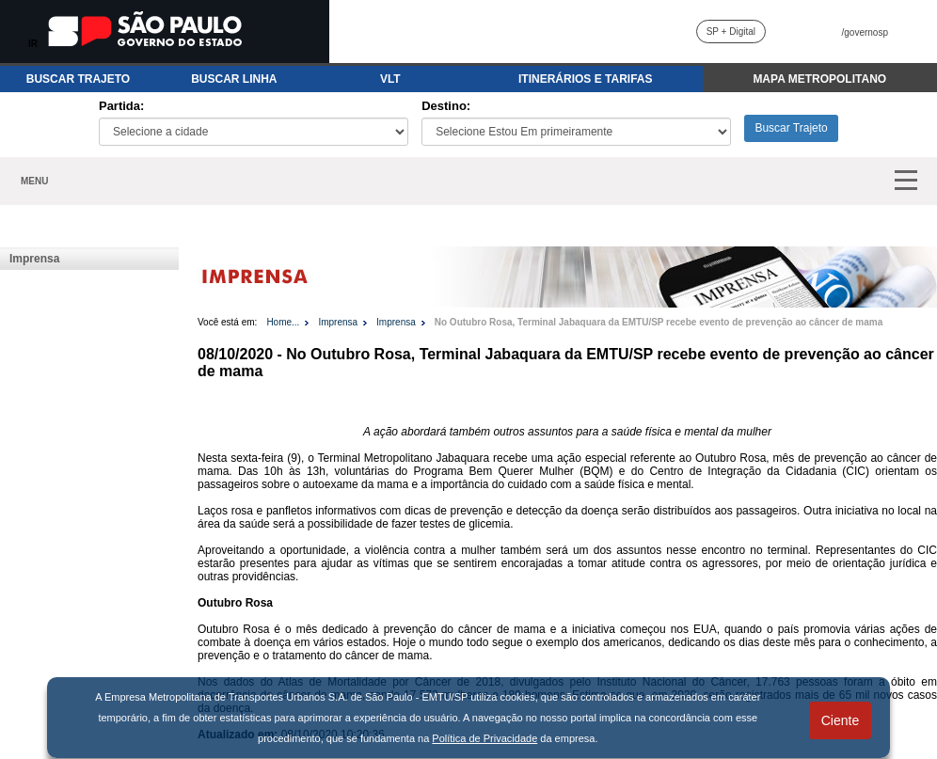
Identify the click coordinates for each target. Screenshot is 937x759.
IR (33, 44)
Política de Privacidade (484, 738)
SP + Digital (731, 31)
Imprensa (34, 258)
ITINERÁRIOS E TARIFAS (585, 79)
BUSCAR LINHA (234, 79)
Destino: (445, 106)
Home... (282, 322)
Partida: (121, 106)
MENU (34, 181)
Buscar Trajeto (790, 127)
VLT (390, 79)
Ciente (840, 720)
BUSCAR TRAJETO (78, 79)
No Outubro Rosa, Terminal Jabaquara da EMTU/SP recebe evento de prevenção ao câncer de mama (658, 322)
